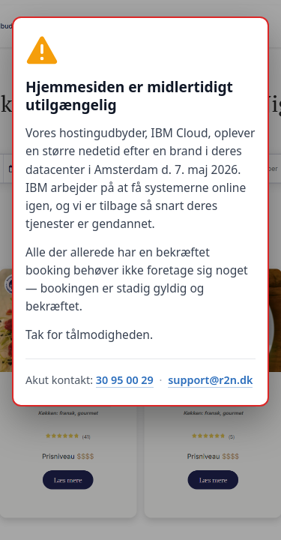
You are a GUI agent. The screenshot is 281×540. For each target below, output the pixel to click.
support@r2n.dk (210, 380)
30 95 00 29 (125, 380)
